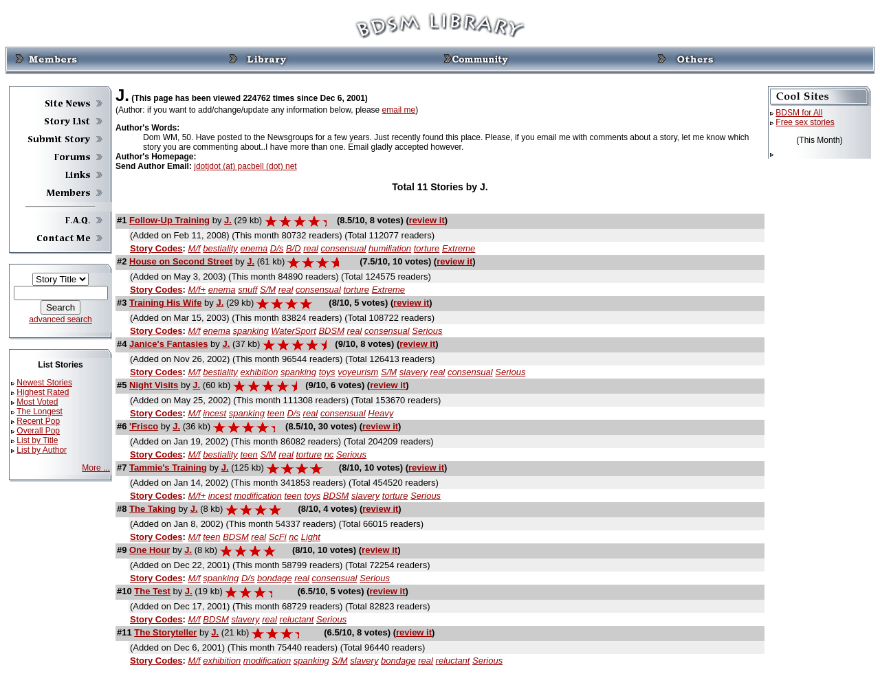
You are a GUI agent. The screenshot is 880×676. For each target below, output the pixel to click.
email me (399, 110)
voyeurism (358, 372)
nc (329, 454)
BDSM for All (799, 112)
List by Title (37, 440)
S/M (268, 289)
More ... (96, 468)
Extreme (458, 248)
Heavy (380, 413)
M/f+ (197, 289)
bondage (274, 578)
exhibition (259, 372)
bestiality (220, 248)
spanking (251, 331)
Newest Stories (44, 382)
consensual (343, 248)
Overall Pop (38, 431)
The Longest (39, 411)
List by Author (41, 450)
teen (276, 413)
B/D (293, 248)
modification (257, 496)
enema (253, 248)
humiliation (389, 248)
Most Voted (37, 402)
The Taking (152, 509)
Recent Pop (38, 421)
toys (327, 372)
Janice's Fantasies (168, 344)
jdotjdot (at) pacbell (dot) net (245, 166)
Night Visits (153, 385)
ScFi (278, 537)
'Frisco (143, 426)
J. (228, 220)
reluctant (297, 619)
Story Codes (156, 248)
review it (427, 220)
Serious (427, 331)
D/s (277, 248)
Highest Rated (42, 392)
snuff (247, 289)
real (310, 248)
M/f (194, 248)
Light (310, 537)
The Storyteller (165, 632)
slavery (413, 372)
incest (214, 413)
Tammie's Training (168, 467)
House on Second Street (180, 261)
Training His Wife (165, 302)
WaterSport (293, 331)
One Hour (149, 550)
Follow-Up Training (169, 220)
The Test (152, 591)
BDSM (331, 331)
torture (427, 248)
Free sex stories (805, 122)
